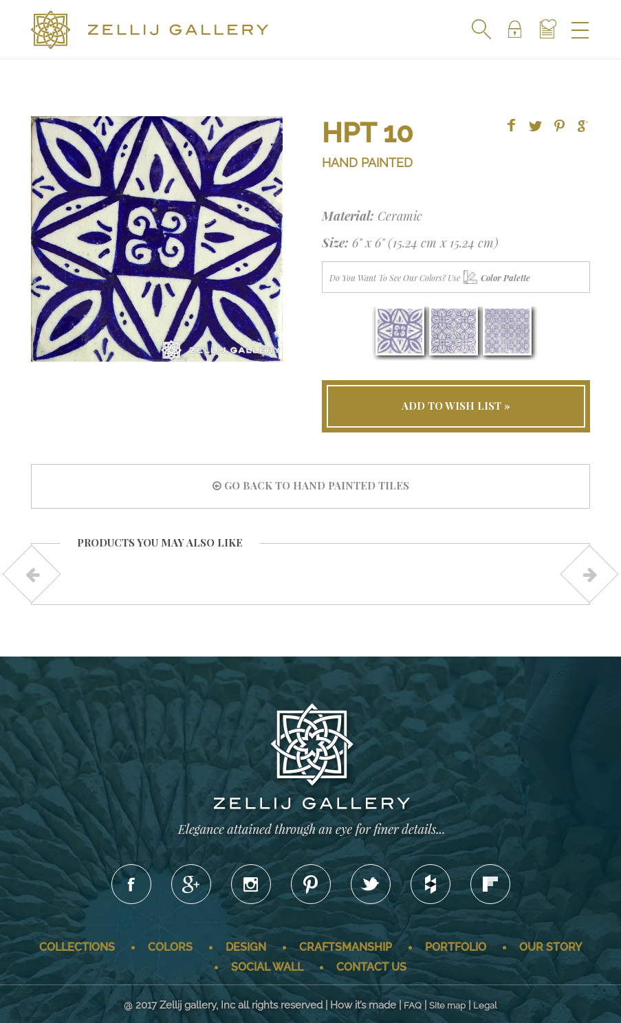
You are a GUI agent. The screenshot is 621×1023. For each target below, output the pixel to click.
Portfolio (455, 947)
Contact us (371, 967)
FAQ (413, 1005)
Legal (485, 1005)
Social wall (267, 967)
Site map (447, 1005)
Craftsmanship (345, 947)
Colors (170, 947)
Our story (550, 947)
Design (246, 947)
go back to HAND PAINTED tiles (311, 485)
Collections (77, 947)
